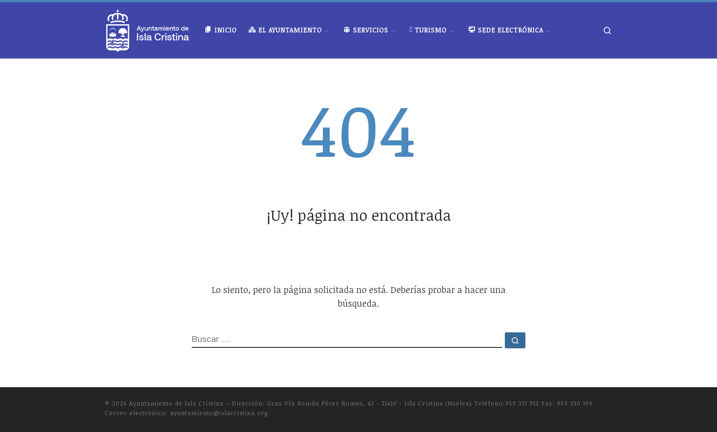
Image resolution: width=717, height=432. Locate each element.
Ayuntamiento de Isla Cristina (176, 403)
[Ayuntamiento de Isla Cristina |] (148, 28)
